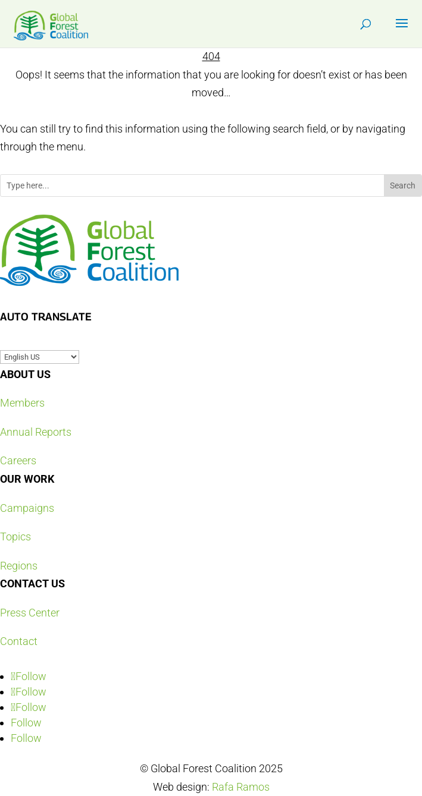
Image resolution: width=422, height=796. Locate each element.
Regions (18, 565)
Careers (18, 460)
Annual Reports (35, 432)
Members (22, 403)
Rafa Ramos (241, 787)
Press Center (30, 612)
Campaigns (27, 508)
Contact (18, 641)
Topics (15, 536)
